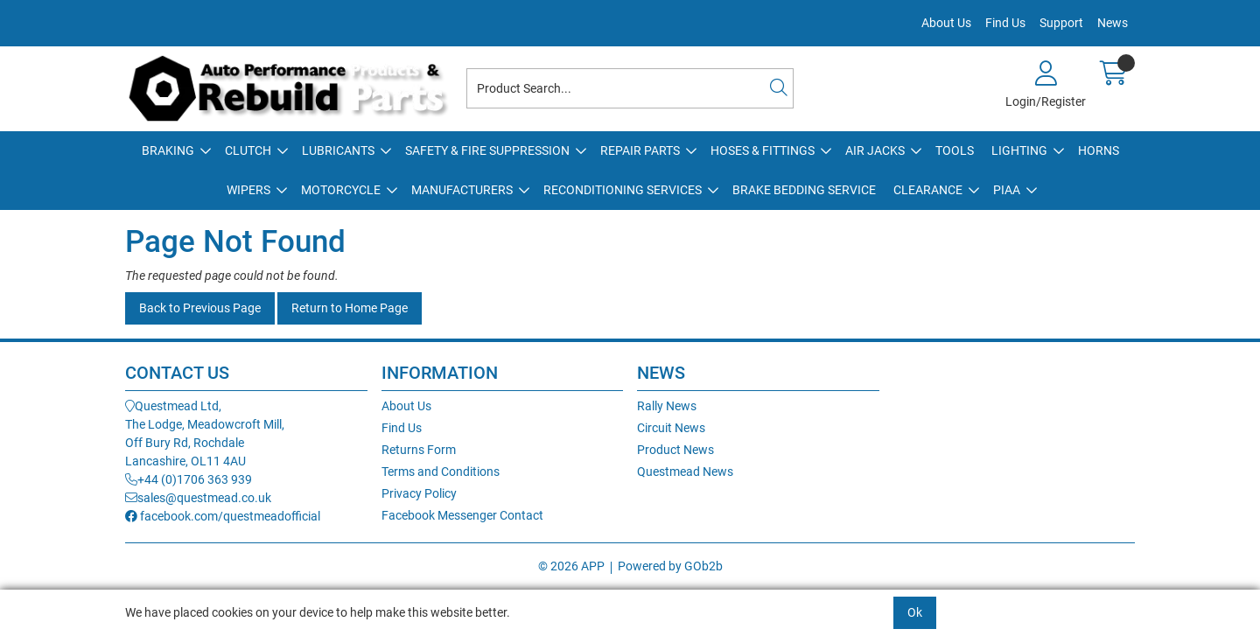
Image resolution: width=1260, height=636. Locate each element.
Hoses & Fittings (762, 150)
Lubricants (338, 150)
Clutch (248, 150)
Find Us (1005, 23)
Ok (914, 612)
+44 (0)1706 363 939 (188, 479)
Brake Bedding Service (804, 190)
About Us (946, 23)
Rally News (666, 406)
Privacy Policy (419, 493)
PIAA (1006, 190)
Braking (168, 150)
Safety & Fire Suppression (487, 150)
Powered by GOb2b (670, 566)
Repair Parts (640, 150)
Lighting (1019, 150)
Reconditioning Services (622, 190)
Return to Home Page (349, 308)
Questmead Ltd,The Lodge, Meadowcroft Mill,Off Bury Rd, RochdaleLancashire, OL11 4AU (204, 433)
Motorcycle (341, 190)
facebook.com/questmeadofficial (222, 516)
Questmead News (685, 472)
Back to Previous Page (200, 308)
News (1112, 23)
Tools (954, 150)
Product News (675, 450)
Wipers (248, 190)
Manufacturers (462, 190)
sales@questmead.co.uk (198, 498)
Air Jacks (875, 150)
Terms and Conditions (441, 472)
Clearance (927, 190)
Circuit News (671, 428)
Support (1061, 23)
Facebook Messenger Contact (462, 515)
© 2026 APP (571, 566)
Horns (1098, 150)
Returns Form (419, 450)
